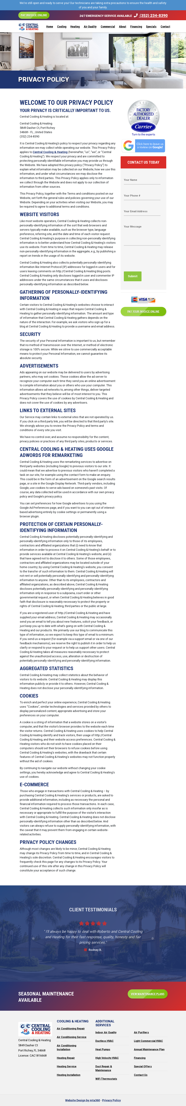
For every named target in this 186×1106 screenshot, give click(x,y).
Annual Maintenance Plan (149, 1049)
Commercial (108, 26)
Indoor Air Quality (105, 1032)
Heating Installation (68, 1074)
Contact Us (140, 1074)
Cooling (61, 26)
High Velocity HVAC (107, 1057)
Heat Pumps (102, 1049)
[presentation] (148, 261)
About (122, 26)
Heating (75, 26)
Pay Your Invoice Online (143, 311)
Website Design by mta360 (82, 1100)
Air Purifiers (141, 1032)
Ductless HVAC (104, 1040)
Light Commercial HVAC (148, 1040)
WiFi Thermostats (106, 1078)
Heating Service (66, 1066)
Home (49, 26)
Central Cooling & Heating (50, 152)
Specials (151, 26)
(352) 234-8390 (151, 15)
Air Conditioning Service (71, 1037)
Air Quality (90, 26)
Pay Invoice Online (34, 15)
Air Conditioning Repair (71, 1028)
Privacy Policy (111, 1100)
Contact (165, 26)
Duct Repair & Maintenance (103, 1068)
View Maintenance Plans (147, 994)
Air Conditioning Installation (66, 1047)
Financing (136, 26)
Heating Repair (66, 1057)
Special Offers (143, 1066)
